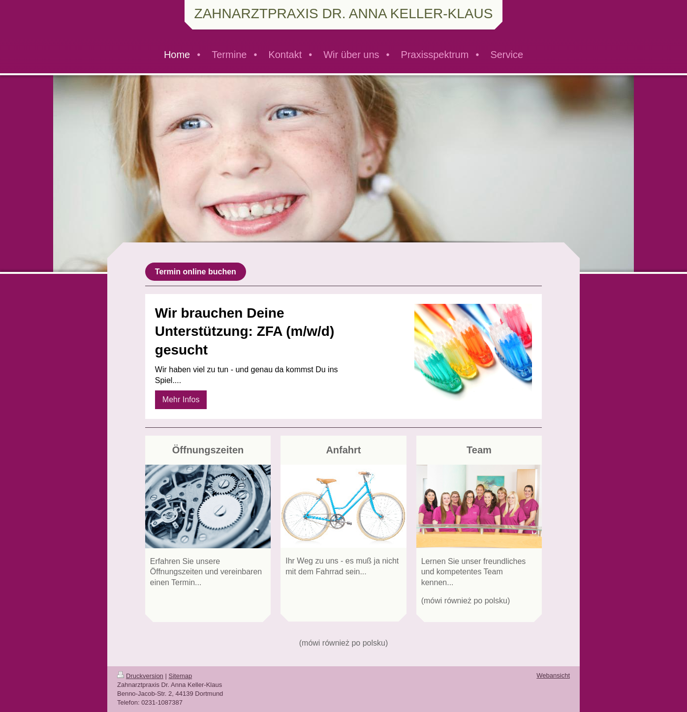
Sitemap (180, 676)
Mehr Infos (181, 399)
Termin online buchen (195, 271)
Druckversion (140, 676)
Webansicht (553, 675)
